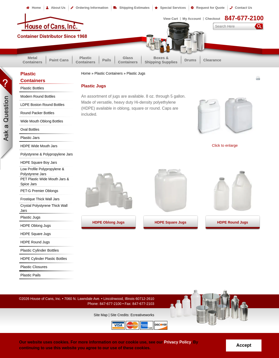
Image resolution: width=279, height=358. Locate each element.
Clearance (212, 60)
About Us (56, 8)
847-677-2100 (244, 18)
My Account (191, 19)
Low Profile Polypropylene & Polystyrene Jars (42, 171)
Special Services (170, 8)
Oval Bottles (30, 129)
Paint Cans (59, 60)
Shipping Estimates (131, 8)
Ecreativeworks (142, 315)
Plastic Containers (108, 73)
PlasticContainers (85, 60)
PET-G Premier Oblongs (39, 191)
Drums (190, 60)
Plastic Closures (34, 267)
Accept (243, 345)
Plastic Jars (30, 137)
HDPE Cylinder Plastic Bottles (44, 259)
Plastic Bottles (32, 88)
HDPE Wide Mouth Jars (39, 146)
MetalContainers (32, 60)
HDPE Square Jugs (36, 234)
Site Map (101, 315)
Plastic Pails (31, 275)
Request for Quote (207, 8)
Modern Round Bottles (38, 96)
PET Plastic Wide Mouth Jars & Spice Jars (45, 181)
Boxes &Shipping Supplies (161, 60)
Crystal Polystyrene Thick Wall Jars (44, 208)
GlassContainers (128, 60)
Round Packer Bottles (37, 113)
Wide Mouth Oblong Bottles (42, 121)
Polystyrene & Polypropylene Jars (47, 154)
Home (33, 8)
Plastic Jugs (31, 217)
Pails (106, 60)
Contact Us (241, 8)
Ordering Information (89, 8)
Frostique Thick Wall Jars (40, 199)
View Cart (170, 19)
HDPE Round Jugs (35, 242)
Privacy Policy (177, 342)
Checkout (212, 19)
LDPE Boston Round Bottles (43, 105)
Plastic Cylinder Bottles (40, 250)
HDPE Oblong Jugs (36, 226)
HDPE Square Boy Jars (39, 162)
